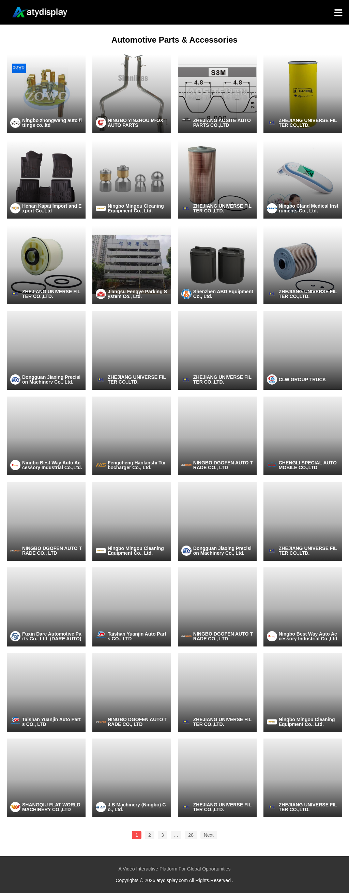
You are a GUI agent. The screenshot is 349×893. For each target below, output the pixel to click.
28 (191, 835)
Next (209, 835)
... (176, 835)
